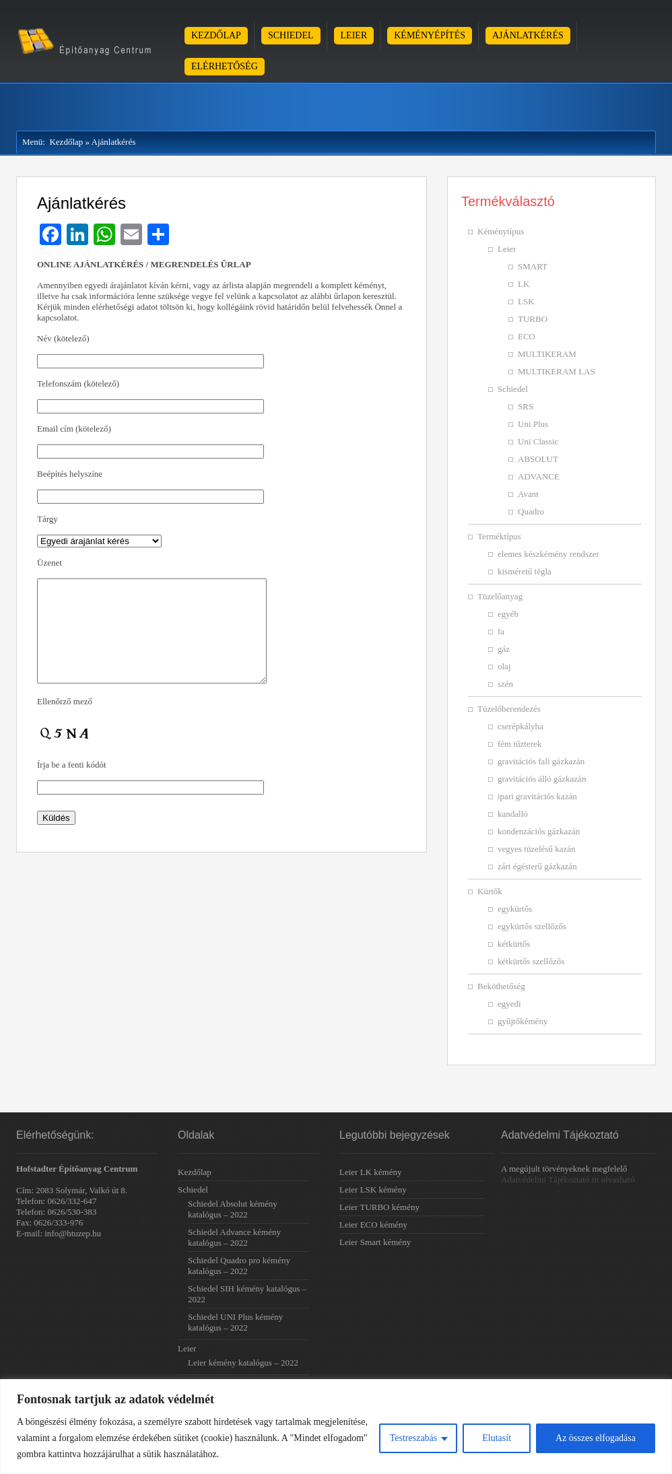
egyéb (508, 614)
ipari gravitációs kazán (537, 796)
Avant (528, 494)
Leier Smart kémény (375, 1242)
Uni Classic (538, 441)
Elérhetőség (224, 66)
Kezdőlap (216, 35)
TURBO (532, 319)
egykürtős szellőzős (532, 926)
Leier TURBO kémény (379, 1207)
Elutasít (496, 1438)
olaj (504, 666)
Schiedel (291, 35)
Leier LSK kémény (373, 1189)
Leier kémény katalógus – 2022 (243, 1363)
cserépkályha (520, 726)
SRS (525, 406)
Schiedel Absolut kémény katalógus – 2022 (232, 1209)
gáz (504, 649)
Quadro (531, 511)
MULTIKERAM (547, 354)
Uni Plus (533, 424)
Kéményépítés (429, 35)
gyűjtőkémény (522, 1021)
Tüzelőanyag (500, 596)
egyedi (509, 1004)
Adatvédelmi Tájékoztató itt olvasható (568, 1179)
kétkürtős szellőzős (531, 961)
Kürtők (489, 891)
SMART (532, 266)
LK (523, 284)
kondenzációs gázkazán (539, 831)
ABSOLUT (538, 459)
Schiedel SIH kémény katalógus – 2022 (247, 1293)
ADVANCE (539, 476)
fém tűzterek (519, 744)
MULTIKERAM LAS (556, 371)
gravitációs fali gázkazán (541, 761)
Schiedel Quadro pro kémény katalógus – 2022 (239, 1265)
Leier (354, 35)
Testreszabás (414, 1438)
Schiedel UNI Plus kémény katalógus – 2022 (235, 1322)
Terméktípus (499, 536)
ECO (526, 336)
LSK (526, 301)
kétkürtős (514, 944)
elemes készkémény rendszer (548, 554)
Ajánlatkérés (528, 35)
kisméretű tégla (524, 571)
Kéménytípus (500, 231)
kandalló (513, 814)
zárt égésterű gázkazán (537, 866)
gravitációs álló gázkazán (542, 779)
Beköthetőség (501, 986)
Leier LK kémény (370, 1172)
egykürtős (515, 909)
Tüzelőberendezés (509, 709)
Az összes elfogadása (596, 1438)
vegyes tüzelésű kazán (537, 849)
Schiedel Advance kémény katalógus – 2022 (234, 1237)
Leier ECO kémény (373, 1224)
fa (501, 631)
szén (505, 684)
